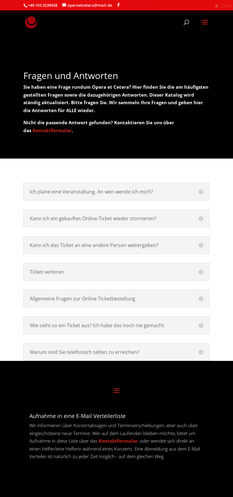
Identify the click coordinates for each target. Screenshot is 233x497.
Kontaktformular (52, 130)
